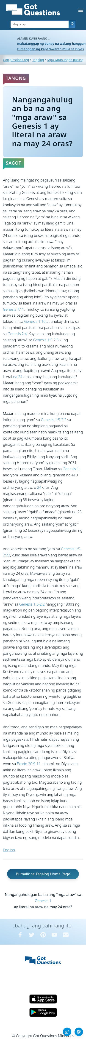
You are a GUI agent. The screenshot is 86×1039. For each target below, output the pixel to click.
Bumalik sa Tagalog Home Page (43, 873)
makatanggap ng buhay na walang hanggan (51, 43)
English (9, 849)
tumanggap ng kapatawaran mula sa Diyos (50, 49)
